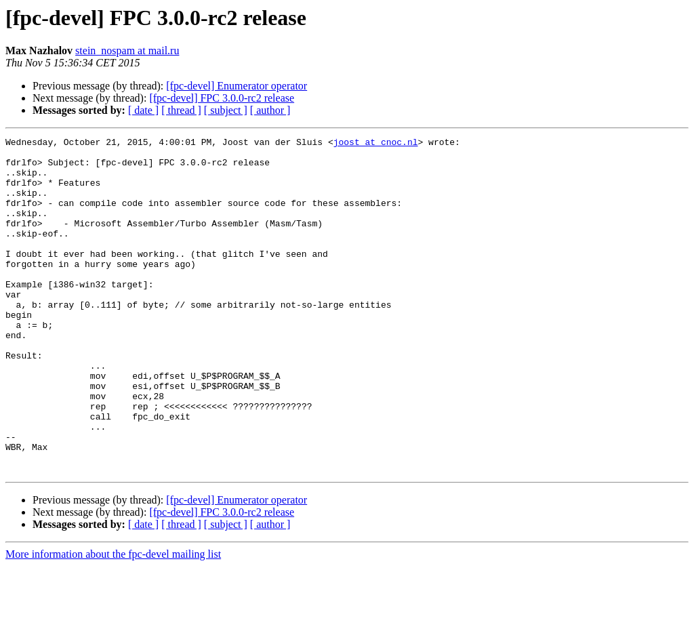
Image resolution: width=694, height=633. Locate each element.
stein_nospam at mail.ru (127, 50)
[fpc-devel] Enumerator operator (236, 85)
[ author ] (270, 110)
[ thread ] (181, 110)
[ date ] (143, 110)
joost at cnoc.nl (375, 144)
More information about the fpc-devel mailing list (113, 621)
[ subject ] (225, 110)
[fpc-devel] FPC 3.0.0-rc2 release (221, 98)
